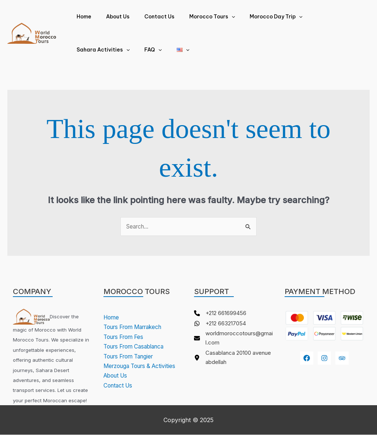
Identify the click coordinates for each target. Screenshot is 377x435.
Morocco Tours (196, 16)
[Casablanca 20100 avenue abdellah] (234, 361)
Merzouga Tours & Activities (142, 366)
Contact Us (148, 16)
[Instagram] (324, 358)
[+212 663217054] (222, 324)
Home (81, 16)
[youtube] (342, 358)
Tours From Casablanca (137, 346)
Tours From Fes (125, 337)
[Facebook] (306, 358)
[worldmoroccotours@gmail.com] (234, 340)
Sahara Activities (319, 16)
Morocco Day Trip (256, 16)
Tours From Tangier (131, 356)
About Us (111, 16)
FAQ (83, 49)
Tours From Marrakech (136, 327)
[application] (216, 16)
